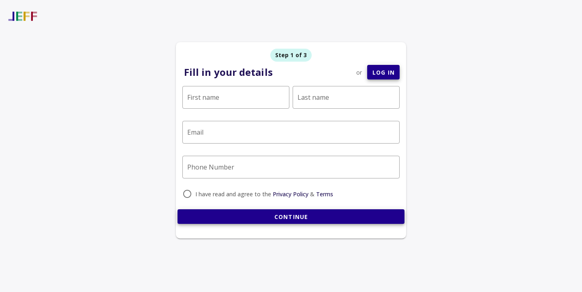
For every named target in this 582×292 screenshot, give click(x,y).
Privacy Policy (290, 194)
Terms (324, 194)
